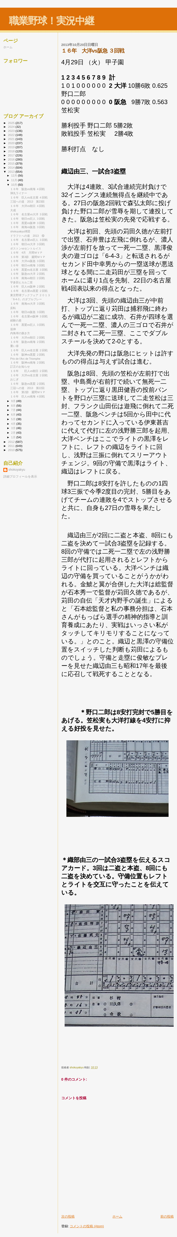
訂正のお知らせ (20, 366)
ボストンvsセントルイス (25, 248)
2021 (11, 139)
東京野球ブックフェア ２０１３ (30, 295)
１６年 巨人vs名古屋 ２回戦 (29, 350)
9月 (13, 401)
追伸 (13, 329)
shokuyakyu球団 (20, 231)
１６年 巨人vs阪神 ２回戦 (27, 286)
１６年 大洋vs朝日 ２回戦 (27, 337)
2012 (11, 441)
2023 (11, 130)
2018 (11, 151)
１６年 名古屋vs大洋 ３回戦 (29, 214)
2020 (11, 143)
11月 (14, 180)
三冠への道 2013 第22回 (27, 388)
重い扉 (14, 345)
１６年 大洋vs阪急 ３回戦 (27, 261)
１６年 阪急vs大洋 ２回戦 (27, 273)
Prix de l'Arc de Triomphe (25, 358)
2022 (11, 134)
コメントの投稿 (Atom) (87, 1226)
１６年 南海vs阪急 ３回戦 (27, 227)
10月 (14, 184)
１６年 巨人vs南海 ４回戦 (27, 396)
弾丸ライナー (18, 193)
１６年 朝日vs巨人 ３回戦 (27, 218)
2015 (11, 163)
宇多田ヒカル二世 (21, 282)
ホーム (117, 1216)
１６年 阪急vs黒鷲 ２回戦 (27, 383)
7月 (13, 409)
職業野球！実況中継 (51, 20)
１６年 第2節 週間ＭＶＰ (27, 392)
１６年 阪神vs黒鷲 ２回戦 (27, 354)
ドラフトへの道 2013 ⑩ (27, 235)
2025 (11, 122)
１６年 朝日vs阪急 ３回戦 (27, 312)
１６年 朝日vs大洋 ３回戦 (27, 244)
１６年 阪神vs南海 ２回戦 (27, 362)
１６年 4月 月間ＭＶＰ (26, 252)
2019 (11, 147)
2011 (11, 445)
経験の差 (15, 320)
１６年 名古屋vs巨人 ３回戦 (29, 239)
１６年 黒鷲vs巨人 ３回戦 (27, 324)
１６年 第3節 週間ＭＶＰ (27, 256)
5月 (13, 419)
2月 (13, 432)
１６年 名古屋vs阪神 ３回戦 (29, 316)
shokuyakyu (16, 469)
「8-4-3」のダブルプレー (26, 299)
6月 (13, 414)
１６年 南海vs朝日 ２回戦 (27, 278)
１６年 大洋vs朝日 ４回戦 (27, 205)
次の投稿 (68, 1216)
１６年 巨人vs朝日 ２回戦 (29, 370)
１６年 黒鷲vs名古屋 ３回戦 (29, 269)
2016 (11, 159)
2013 (11, 171)
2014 (11, 167)
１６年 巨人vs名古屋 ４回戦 (29, 197)
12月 (14, 175)
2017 (11, 155)
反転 (13, 307)
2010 (11, 450)
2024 (11, 126)
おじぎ (14, 379)
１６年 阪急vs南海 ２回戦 (27, 341)
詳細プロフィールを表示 (20, 476)
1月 (13, 437)
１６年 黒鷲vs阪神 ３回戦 (27, 222)
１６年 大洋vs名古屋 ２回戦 (29, 375)
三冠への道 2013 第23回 (27, 201)
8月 (13, 405)
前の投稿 (167, 1216)
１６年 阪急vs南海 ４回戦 (27, 189)
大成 (13, 210)
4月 (13, 423)
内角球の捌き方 (20, 333)
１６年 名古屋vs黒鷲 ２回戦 (29, 290)
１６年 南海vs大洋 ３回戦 (27, 303)
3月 (13, 428)
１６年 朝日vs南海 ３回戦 (27, 265)
